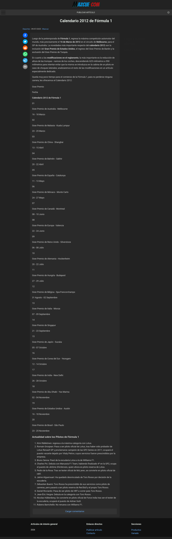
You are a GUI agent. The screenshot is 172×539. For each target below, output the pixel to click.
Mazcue (45, 29)
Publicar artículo (86, 12)
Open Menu (3, 12)
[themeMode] (168, 12)
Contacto (90, 535)
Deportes (26, 29)
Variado (135, 535)
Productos (136, 532)
